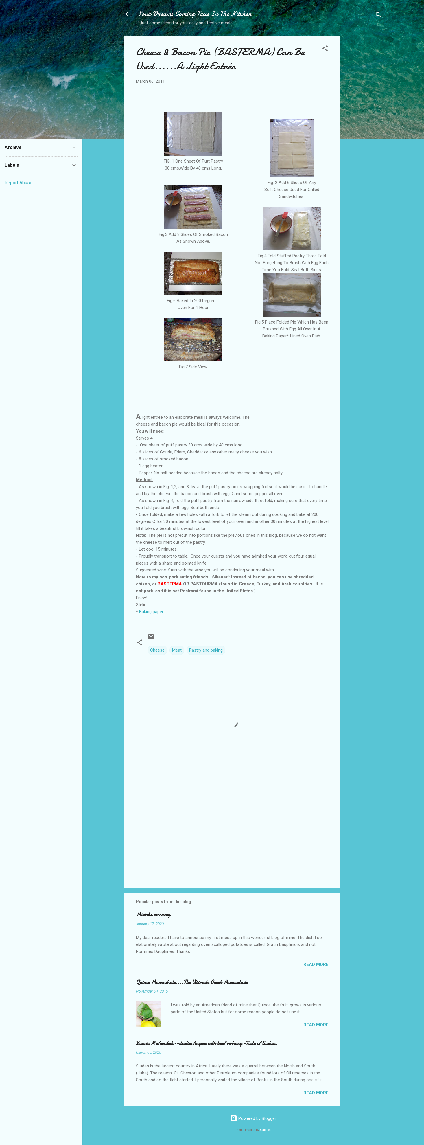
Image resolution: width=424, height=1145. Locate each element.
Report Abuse (18, 182)
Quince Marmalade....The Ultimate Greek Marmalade (192, 982)
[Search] (378, 16)
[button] (325, 49)
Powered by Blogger (253, 1118)
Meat (177, 650)
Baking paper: (151, 611)
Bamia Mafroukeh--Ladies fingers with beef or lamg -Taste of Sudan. (206, 1043)
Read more (316, 964)
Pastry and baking (206, 650)
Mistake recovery (153, 914)
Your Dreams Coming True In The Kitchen (195, 14)
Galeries (266, 1130)
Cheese (157, 650)
